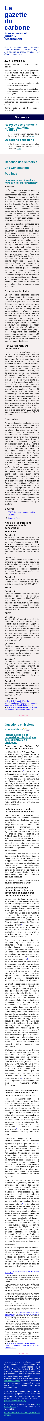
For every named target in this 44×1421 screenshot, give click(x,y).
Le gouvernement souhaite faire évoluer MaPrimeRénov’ (21, 181)
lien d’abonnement (12, 1381)
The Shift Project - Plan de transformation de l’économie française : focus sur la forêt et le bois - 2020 (21, 703)
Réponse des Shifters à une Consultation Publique (21, 127)
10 (23, 1203)
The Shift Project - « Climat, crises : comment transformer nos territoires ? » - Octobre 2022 (22, 1345)
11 (16, 1243)
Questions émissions (19, 139)
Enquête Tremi (14, 518)
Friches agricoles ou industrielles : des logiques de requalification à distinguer (23, 146)
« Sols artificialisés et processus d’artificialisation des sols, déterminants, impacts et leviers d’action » (22, 1314)
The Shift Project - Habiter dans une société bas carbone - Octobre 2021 (21, 708)
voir (31, 136)
